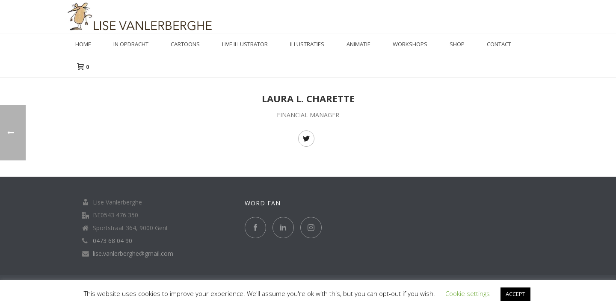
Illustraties (307, 44)
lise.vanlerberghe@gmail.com (133, 254)
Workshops (410, 44)
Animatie (358, 44)
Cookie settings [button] (467, 293)
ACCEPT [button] (515, 294)
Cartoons (185, 44)
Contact (499, 44)
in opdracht (130, 44)
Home (83, 44)
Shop (457, 44)
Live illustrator (245, 44)
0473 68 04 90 (112, 241)
